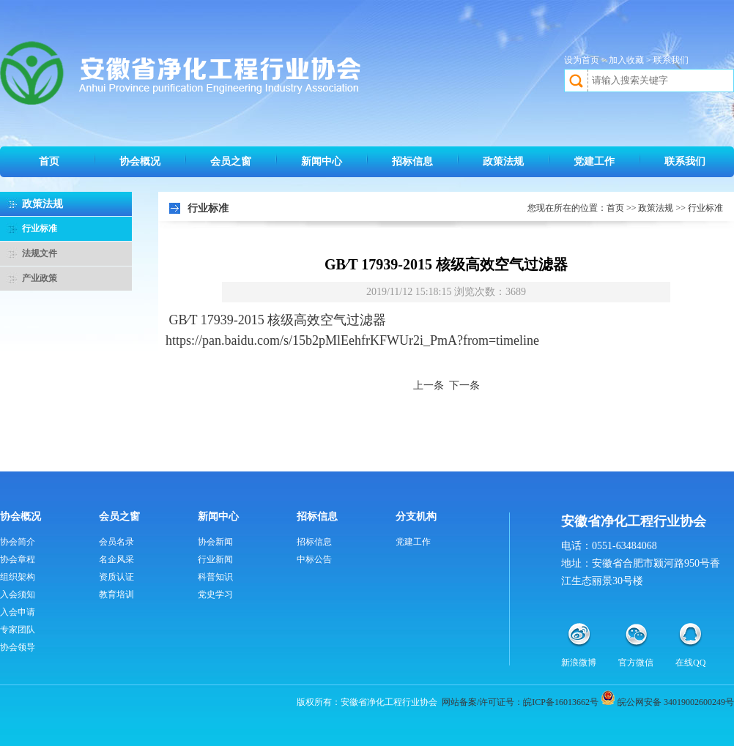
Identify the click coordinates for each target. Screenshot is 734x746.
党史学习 (215, 594)
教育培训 (116, 594)
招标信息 (412, 161)
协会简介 (17, 542)
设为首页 (581, 60)
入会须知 (17, 594)
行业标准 (39, 228)
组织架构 (17, 577)
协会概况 (139, 161)
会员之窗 (230, 161)
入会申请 (17, 612)
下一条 (464, 385)
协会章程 (17, 559)
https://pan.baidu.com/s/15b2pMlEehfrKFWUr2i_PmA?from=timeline (352, 340)
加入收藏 (626, 60)
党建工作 (594, 161)
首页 (49, 161)
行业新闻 (215, 559)
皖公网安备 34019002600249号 (676, 702)
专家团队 (17, 629)
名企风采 (116, 559)
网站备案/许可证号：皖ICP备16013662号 (520, 702)
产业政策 (39, 278)
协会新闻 (215, 542)
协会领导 (17, 647)
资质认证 (116, 577)
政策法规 (503, 161)
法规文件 (39, 253)
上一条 (428, 385)
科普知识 (215, 577)
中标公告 (314, 559)
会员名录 (116, 542)
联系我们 (671, 60)
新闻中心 (321, 161)
